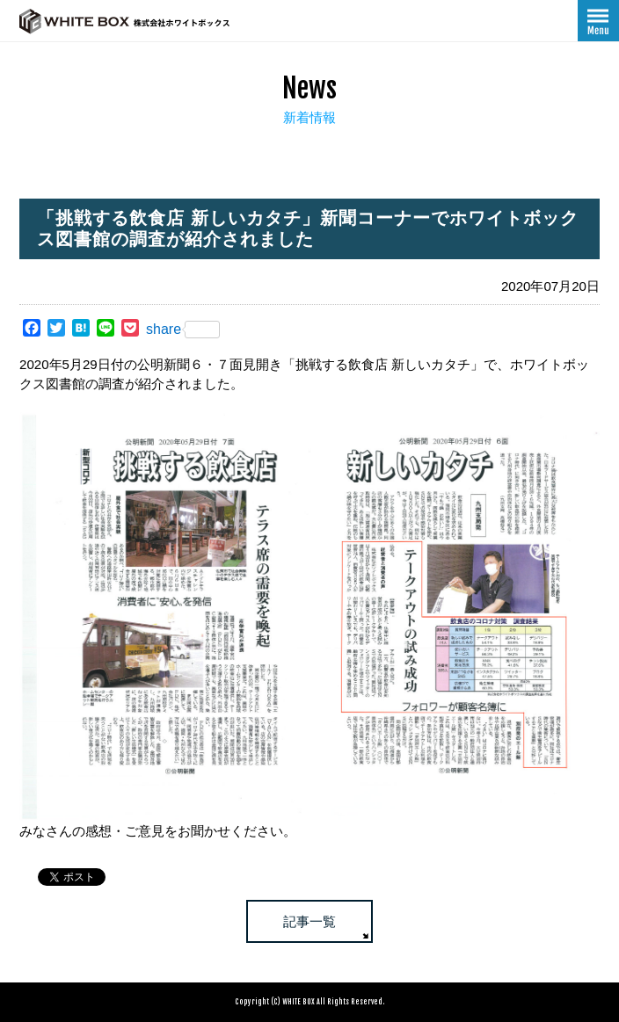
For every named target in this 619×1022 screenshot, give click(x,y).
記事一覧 (309, 921)
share (183, 329)
